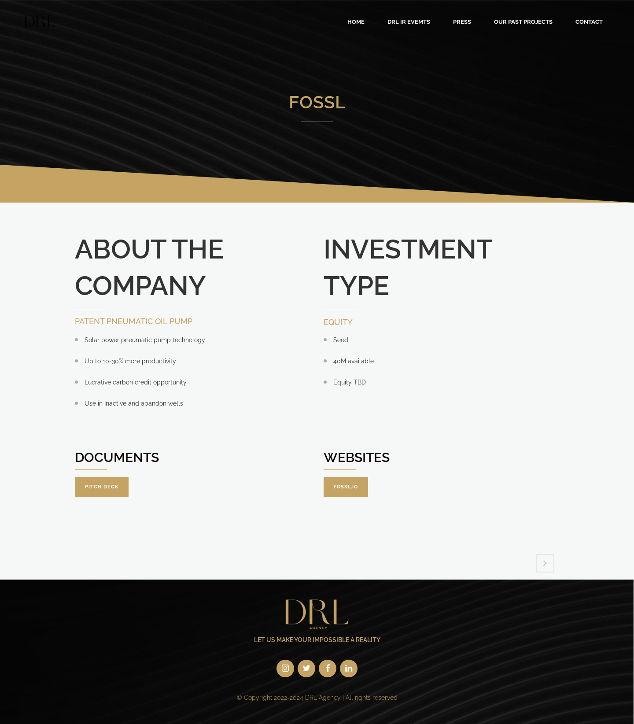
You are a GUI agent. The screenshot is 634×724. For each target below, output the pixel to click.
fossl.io (346, 487)
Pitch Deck (101, 487)
